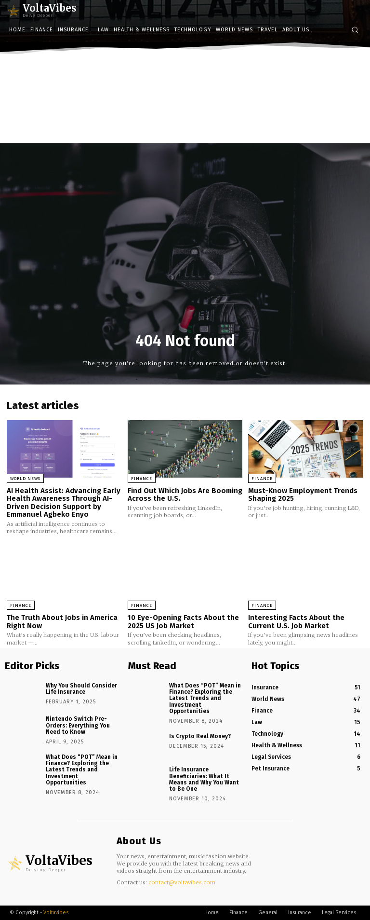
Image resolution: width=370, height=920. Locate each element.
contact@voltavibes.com (181, 882)
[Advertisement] (185, 128)
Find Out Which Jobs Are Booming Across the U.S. (185, 494)
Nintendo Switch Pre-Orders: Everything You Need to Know (78, 725)
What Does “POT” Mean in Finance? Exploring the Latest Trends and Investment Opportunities (82, 770)
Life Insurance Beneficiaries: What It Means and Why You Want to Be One (204, 779)
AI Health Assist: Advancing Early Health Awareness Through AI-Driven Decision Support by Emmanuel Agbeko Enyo (63, 502)
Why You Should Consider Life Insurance (81, 688)
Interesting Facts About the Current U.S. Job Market (296, 621)
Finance (141, 478)
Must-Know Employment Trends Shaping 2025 (302, 494)
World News (25, 478)
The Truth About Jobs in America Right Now (62, 621)
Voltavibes (55, 912)
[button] (354, 29)
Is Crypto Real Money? (200, 736)
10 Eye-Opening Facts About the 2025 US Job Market (183, 621)
